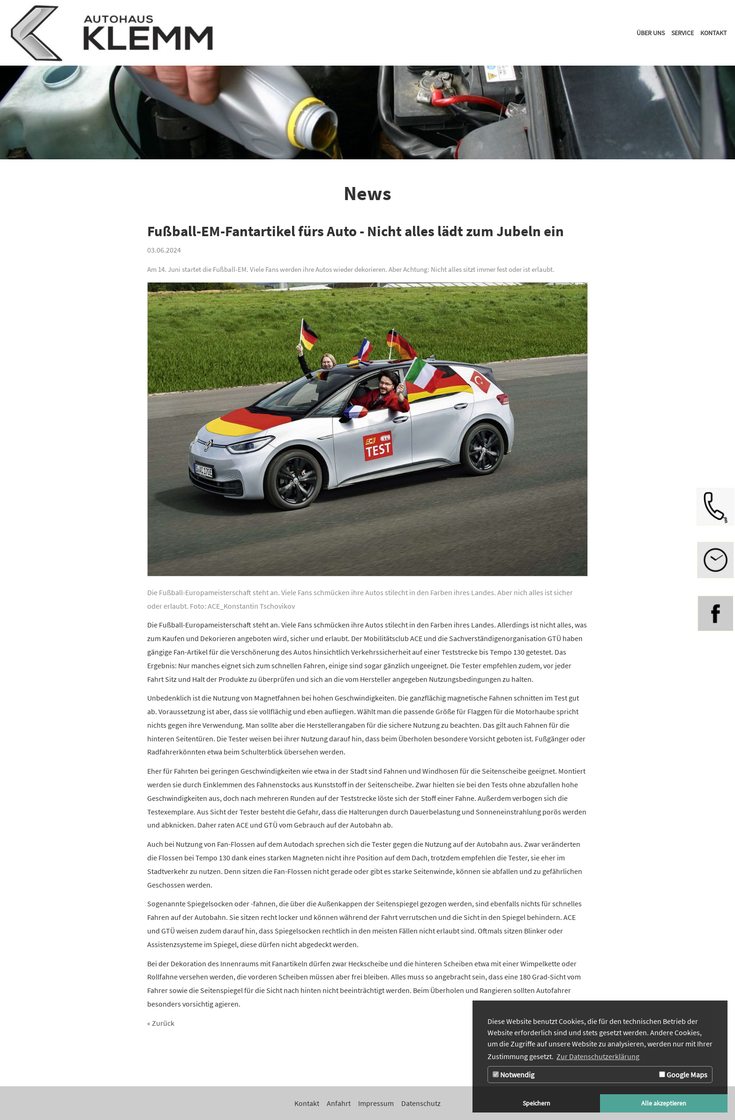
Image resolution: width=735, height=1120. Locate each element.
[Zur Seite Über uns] (650, 33)
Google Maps (683, 1074)
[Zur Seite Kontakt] (713, 33)
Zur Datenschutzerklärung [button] (597, 1056)
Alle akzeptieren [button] (663, 1103)
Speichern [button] (536, 1103)
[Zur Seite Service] (682, 33)
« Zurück (160, 1023)
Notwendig (513, 1074)
